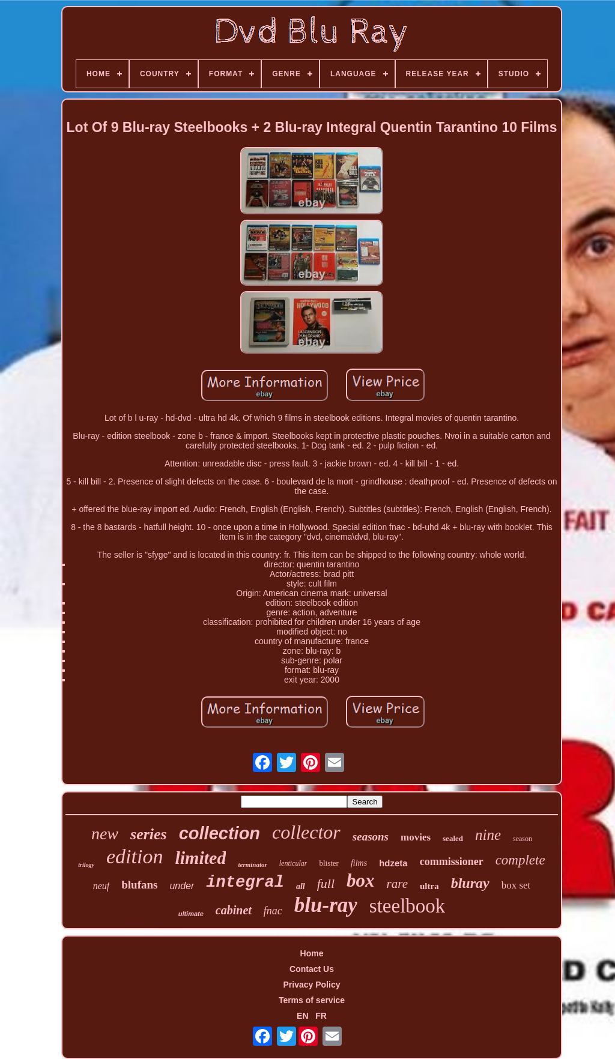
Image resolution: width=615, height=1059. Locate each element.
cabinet (234, 910)
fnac (273, 911)
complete (520, 859)
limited (200, 857)
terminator (252, 864)
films (359, 862)
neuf (101, 886)
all (300, 886)
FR (321, 1016)
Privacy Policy (312, 984)
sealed (453, 838)
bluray (470, 883)
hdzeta (393, 863)
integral (245, 882)
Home (312, 953)
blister (329, 862)
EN (302, 1016)
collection (219, 833)
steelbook (407, 906)
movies (416, 837)
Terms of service (312, 1000)
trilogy (86, 864)
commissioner (451, 861)
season (522, 838)
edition (134, 856)
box (361, 880)
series (148, 834)
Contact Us (311, 969)
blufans (139, 884)
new (104, 833)
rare (397, 883)
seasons (371, 836)
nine (488, 835)
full (326, 883)
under (181, 886)
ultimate (191, 913)
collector (306, 832)
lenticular (293, 863)
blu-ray (325, 905)
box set (516, 885)
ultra (429, 886)
